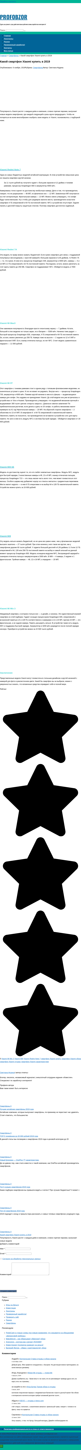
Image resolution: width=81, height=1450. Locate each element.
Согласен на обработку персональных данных (21, 1259)
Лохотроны (10, 1313)
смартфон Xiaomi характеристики (35, 1062)
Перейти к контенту (8, 1)
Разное (9, 1323)
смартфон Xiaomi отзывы (10, 1062)
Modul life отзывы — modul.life (40, 1375)
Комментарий (5, 1277)
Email (3, 1254)
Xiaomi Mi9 (18, 1059)
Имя (2, 1249)
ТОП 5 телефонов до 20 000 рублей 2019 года (19, 1136)
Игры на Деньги (12, 1307)
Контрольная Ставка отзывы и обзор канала (38, 1361)
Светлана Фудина (7, 1073)
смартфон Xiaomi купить (51, 1059)
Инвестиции (11, 1310)
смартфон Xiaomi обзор (71, 1059)
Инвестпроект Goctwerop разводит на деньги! (24, 1347)
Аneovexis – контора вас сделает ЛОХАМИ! (24, 1344)
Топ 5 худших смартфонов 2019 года (15, 1187)
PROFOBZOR (13, 17)
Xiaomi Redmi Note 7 (32, 1059)
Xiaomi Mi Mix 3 (7, 1059)
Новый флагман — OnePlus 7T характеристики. (19, 1160)
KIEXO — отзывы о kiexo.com (32, 1403)
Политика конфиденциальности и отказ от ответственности (29, 1431)
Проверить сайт (12, 1320)
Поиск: (3, 30)
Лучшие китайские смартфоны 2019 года (17, 1109)
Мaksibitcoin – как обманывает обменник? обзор (25, 1341)
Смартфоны (38, 68)
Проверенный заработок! (16, 1316)
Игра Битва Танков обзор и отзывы (41, 1389)
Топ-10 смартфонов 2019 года (12, 1211)
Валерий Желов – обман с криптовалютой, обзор (26, 1350)
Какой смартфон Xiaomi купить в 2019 (15, 1235)
